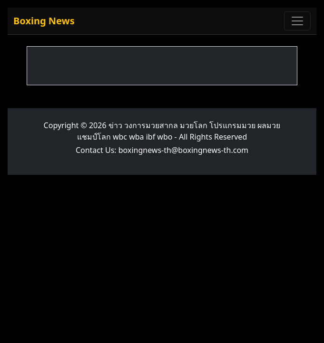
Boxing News (44, 20)
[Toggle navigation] (297, 20)
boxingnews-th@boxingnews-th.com (183, 150)
